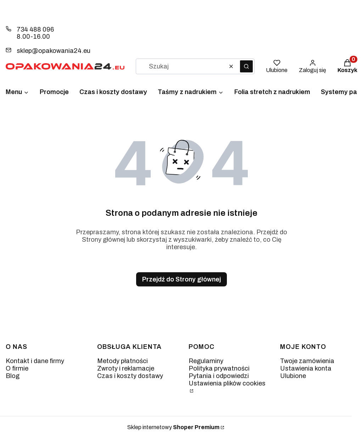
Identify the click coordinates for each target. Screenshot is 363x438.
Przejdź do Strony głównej (181, 279)
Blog (12, 375)
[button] (246, 66)
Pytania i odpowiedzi (219, 375)
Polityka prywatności (219, 368)
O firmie (17, 368)
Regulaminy (206, 361)
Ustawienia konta (305, 368)
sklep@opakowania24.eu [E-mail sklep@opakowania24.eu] (53, 50)
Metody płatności (122, 361)
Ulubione (293, 375)
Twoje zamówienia (307, 361)
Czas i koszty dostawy (130, 375)
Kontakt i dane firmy (35, 361)
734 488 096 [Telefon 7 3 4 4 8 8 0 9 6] (35, 29)
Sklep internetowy (173, 427)
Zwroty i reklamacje (125, 368)
